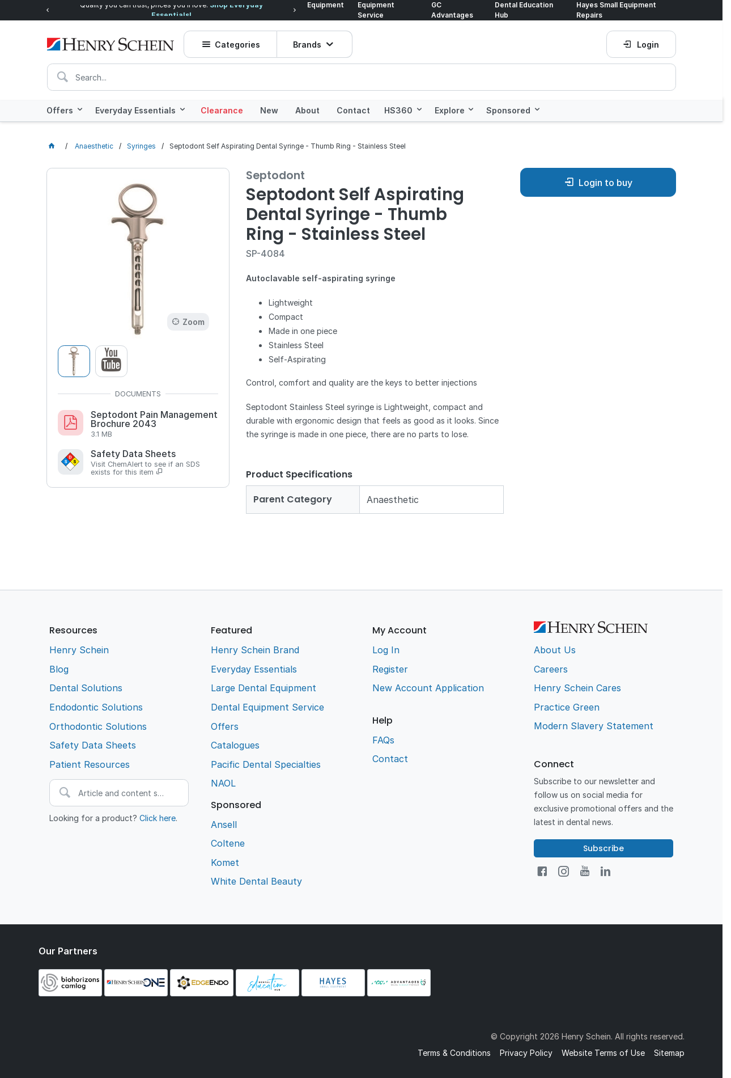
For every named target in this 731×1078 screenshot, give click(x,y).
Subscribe (603, 847)
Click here (157, 817)
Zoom (193, 321)
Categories (237, 42)
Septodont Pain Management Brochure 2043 (154, 423)
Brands (308, 42)
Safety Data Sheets (154, 462)
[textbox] (361, 74)
